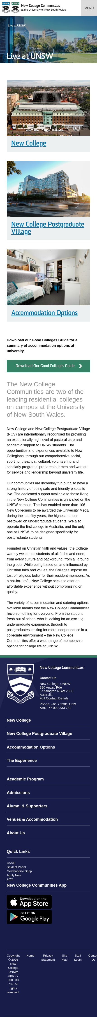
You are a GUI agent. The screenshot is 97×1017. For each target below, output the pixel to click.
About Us (16, 833)
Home (30, 955)
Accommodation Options (44, 313)
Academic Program (25, 779)
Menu (89, 8)
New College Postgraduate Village (47, 228)
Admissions (18, 792)
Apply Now (14, 875)
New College (28, 143)
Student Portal (16, 867)
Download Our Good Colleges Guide (45, 366)
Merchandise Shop (19, 871)
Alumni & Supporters (27, 806)
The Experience (22, 760)
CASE (11, 863)
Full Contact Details (54, 698)
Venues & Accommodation (32, 819)
